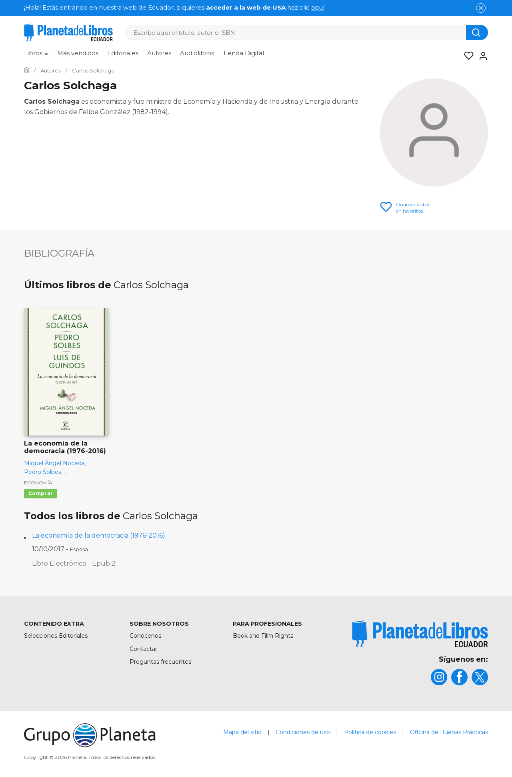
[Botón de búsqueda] (477, 32)
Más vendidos (77, 53)
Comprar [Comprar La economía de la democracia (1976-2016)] (40, 493)
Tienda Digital (243, 53)
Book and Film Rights (263, 635)
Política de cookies (370, 732)
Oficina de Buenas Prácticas (449, 732)
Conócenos (145, 635)
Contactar (143, 649)
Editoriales (122, 53)
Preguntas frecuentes (160, 661)
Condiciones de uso (303, 732)
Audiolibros (197, 53)
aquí (317, 7)
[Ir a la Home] (26, 70)
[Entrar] (481, 56)
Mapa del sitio (242, 732)
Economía (38, 483)
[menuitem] (36, 56)
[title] (420, 633)
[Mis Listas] (466, 56)
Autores (159, 53)
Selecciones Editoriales (56, 635)
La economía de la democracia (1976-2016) (98, 535)
